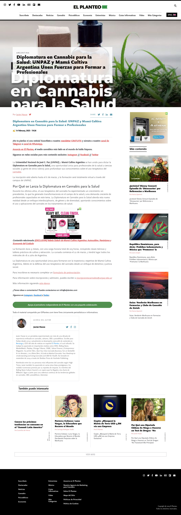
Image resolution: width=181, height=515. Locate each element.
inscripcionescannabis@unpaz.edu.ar (94, 278)
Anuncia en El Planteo (23, 149)
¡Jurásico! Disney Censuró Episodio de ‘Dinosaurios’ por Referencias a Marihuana (144, 189)
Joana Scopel (136, 253)
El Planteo (55, 344)
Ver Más (90, 454)
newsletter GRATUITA (71, 141)
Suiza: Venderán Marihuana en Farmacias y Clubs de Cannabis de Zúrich (145, 305)
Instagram (72, 155)
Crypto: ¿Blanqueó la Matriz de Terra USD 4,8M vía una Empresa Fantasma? (107, 425)
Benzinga (19, 344)
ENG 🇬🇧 (172, 15)
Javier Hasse (21, 114)
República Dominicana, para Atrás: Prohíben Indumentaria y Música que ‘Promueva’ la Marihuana (146, 248)
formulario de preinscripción (66, 272)
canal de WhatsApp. (33, 144)
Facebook (84, 155)
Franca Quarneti (137, 194)
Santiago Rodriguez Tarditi (65, 429)
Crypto (126, 436)
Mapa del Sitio (69, 495)
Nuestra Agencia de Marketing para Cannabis (75, 486)
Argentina (22, 53)
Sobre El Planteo (69, 491)
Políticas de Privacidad (72, 499)
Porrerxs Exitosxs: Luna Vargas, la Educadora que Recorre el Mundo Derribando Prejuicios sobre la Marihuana (68, 426)
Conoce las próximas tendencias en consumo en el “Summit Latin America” (29, 425)
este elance (44, 283)
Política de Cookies (71, 504)
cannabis (17, 172)
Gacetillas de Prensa (23, 430)
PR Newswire (48, 436)
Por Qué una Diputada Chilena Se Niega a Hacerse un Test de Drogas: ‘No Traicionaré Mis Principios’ (146, 429)
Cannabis (167, 187)
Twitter (95, 155)
